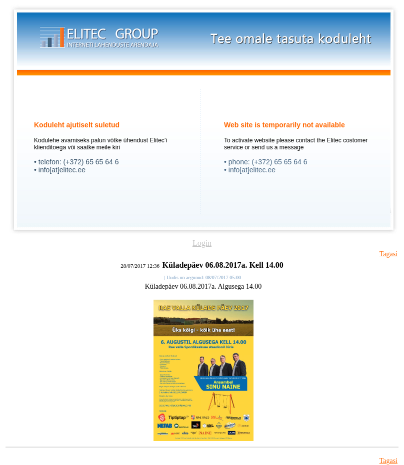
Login (202, 243)
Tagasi (389, 254)
